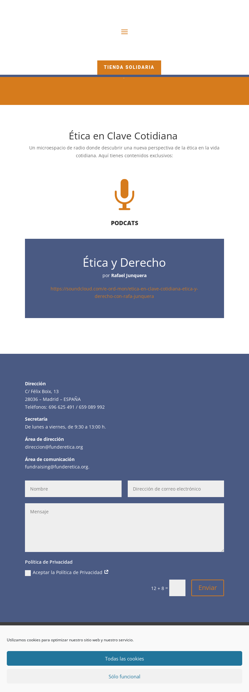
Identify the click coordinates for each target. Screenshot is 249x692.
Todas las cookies (124, 658)
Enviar (207, 587)
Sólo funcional (124, 676)
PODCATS (124, 223)
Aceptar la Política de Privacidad (67, 572)
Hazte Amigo (129, 53)
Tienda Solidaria (129, 67)
